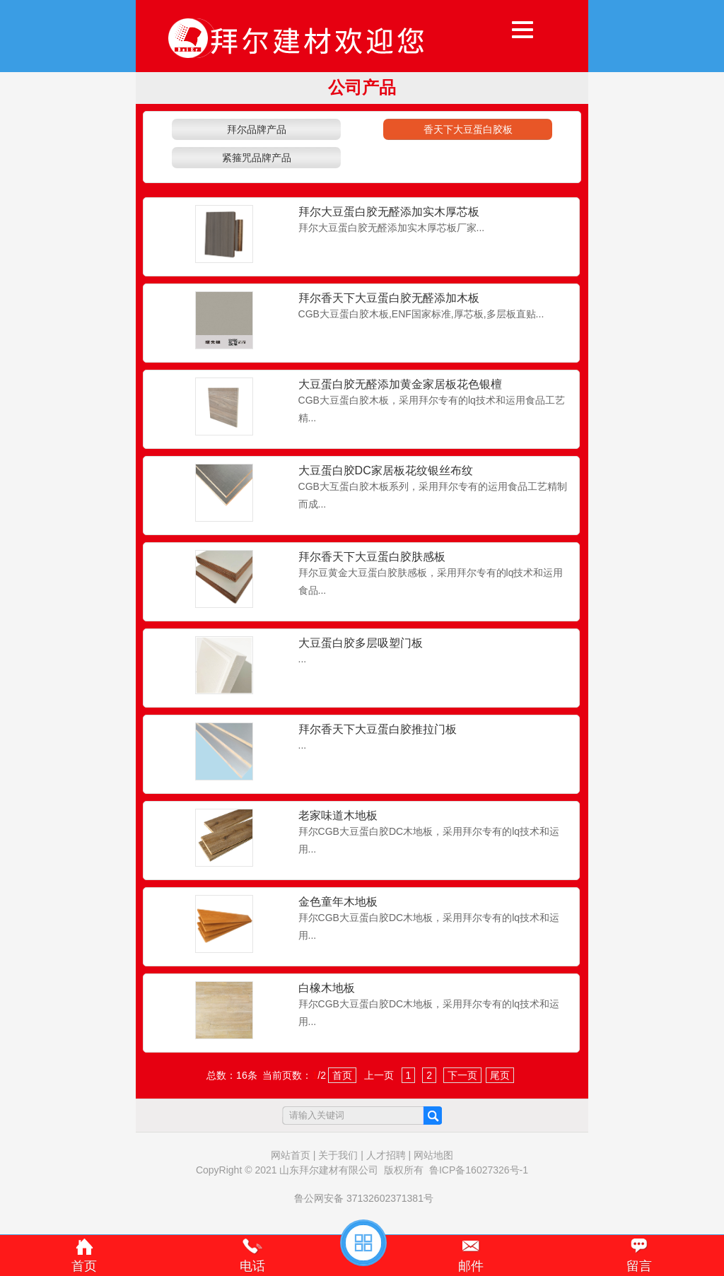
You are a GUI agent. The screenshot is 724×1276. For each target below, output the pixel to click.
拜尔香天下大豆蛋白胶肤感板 (371, 557)
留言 (639, 1266)
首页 (342, 1075)
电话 (252, 1266)
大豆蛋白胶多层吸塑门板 (360, 643)
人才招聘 (386, 1155)
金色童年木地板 (338, 902)
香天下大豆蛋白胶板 (468, 129)
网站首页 (290, 1155)
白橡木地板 (326, 988)
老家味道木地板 (338, 815)
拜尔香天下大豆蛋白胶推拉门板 (377, 729)
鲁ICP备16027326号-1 (478, 1170)
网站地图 (433, 1155)
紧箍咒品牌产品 (256, 157)
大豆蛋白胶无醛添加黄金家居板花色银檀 (400, 384)
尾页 (500, 1075)
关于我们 (338, 1155)
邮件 (471, 1266)
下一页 (462, 1075)
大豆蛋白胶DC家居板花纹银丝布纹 (385, 470)
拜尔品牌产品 (256, 129)
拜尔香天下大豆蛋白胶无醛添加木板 (388, 298)
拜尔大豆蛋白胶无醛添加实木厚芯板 (388, 212)
